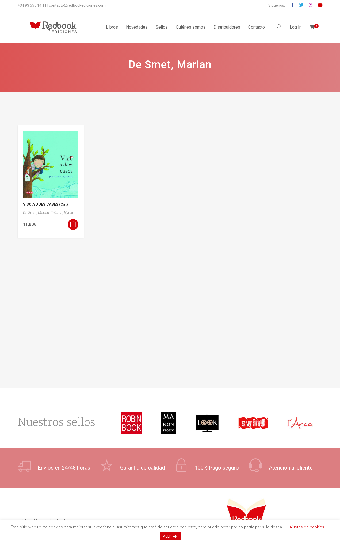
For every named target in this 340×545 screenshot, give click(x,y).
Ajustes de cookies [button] (306, 527)
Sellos (162, 27)
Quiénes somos (190, 27)
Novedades (137, 27)
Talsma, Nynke (62, 213)
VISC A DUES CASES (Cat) (45, 204)
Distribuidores (226, 27)
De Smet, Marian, (37, 213)
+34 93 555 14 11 (32, 5)
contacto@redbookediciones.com (77, 5)
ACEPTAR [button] (170, 536)
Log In (295, 27)
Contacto (256, 27)
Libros (112, 27)
